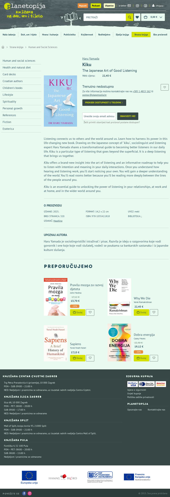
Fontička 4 (9, 444)
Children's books (12, 88)
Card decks (9, 74)
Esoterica (8, 129)
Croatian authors (13, 81)
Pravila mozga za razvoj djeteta (86, 286)
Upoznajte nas (134, 408)
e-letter (125, 5)
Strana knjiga (141, 34)
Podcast (96, 5)
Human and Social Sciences (42, 47)
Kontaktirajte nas (156, 408)
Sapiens (75, 343)
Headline (57, 220)
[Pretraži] (129, 17)
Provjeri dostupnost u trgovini (104, 102)
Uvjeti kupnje (134, 392)
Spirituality (9, 101)
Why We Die (141, 298)
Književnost (87, 34)
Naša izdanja (9, 34)
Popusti (83, 5)
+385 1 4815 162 (142, 91)
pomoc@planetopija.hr (94, 95)
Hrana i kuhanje (50, 34)
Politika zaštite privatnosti (140, 396)
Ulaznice (109, 5)
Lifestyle (8, 95)
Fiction (7, 122)
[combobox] (105, 17)
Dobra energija (143, 333)
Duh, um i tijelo (29, 34)
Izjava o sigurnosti (136, 388)
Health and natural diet (17, 67)
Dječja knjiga (122, 34)
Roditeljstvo (104, 34)
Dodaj (77, 311)
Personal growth (12, 108)
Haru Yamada (90, 58)
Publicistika (70, 34)
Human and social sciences (19, 60)
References (9, 115)
